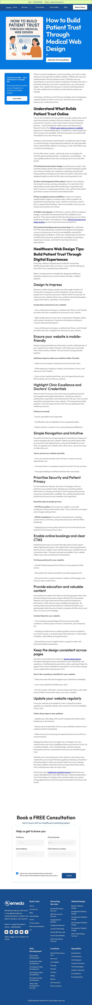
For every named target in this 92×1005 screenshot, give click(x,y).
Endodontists (76, 953)
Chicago (53, 965)
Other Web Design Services (78, 935)
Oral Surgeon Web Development (36, 973)
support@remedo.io (57, 2)
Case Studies (54, 7)
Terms (31, 920)
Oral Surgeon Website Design (79, 924)
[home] (7, 7)
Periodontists (76, 973)
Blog (65, 7)
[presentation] (61, 865)
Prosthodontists (77, 977)
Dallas (52, 976)
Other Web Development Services (34, 986)
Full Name (20, 837)
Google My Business (57, 925)
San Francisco (55, 982)
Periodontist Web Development (35, 979)
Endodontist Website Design (78, 912)
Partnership (40, 7)
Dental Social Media (57, 936)
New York (53, 959)
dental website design (72, 659)
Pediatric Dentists (77, 970)
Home (15, 7)
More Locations (56, 986)
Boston (52, 979)
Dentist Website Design (77, 907)
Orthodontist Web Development (36, 968)
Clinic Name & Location (57, 849)
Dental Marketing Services (56, 910)
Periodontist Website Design (79, 929)
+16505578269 (37, 2)
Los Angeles (54, 962)
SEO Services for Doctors (56, 915)
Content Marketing (57, 929)
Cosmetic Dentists (77, 963)
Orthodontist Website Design (79, 918)
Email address (21, 849)
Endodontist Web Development (35, 962)
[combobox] (50, 842)
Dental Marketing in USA (57, 954)
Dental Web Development (34, 957)
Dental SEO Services (57, 932)
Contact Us (33, 909)
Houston (53, 972)
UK (30, 930)
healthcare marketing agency (59, 772)
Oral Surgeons (76, 960)
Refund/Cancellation (36, 926)
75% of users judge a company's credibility (66, 128)
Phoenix (53, 969)
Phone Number (54, 837)
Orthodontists (76, 956)
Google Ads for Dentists (55, 921)
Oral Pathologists (77, 967)
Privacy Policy (34, 923)
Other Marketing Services (56, 940)
